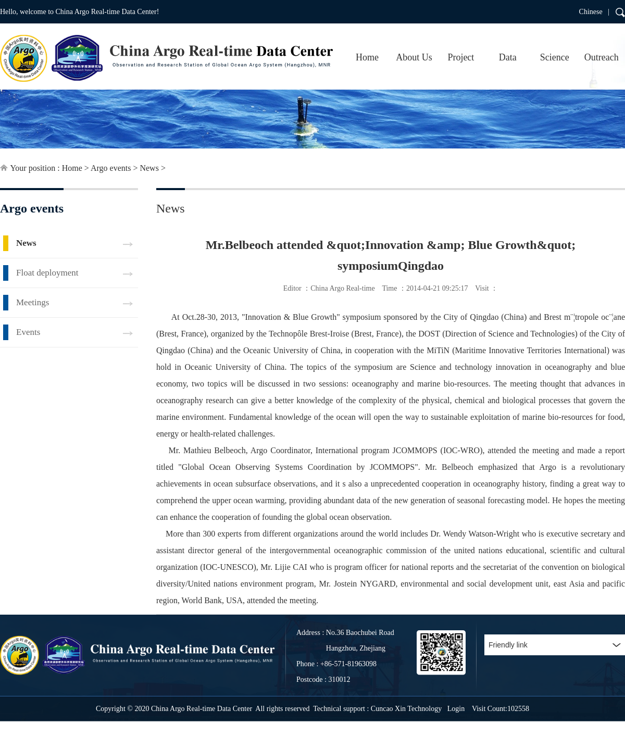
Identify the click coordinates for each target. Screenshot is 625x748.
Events (28, 332)
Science (554, 57)
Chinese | (594, 12)
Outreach (601, 57)
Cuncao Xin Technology (406, 709)
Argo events (111, 168)
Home (367, 57)
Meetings (32, 302)
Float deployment (47, 273)
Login (456, 709)
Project (460, 57)
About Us (414, 57)
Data (508, 57)
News (149, 168)
